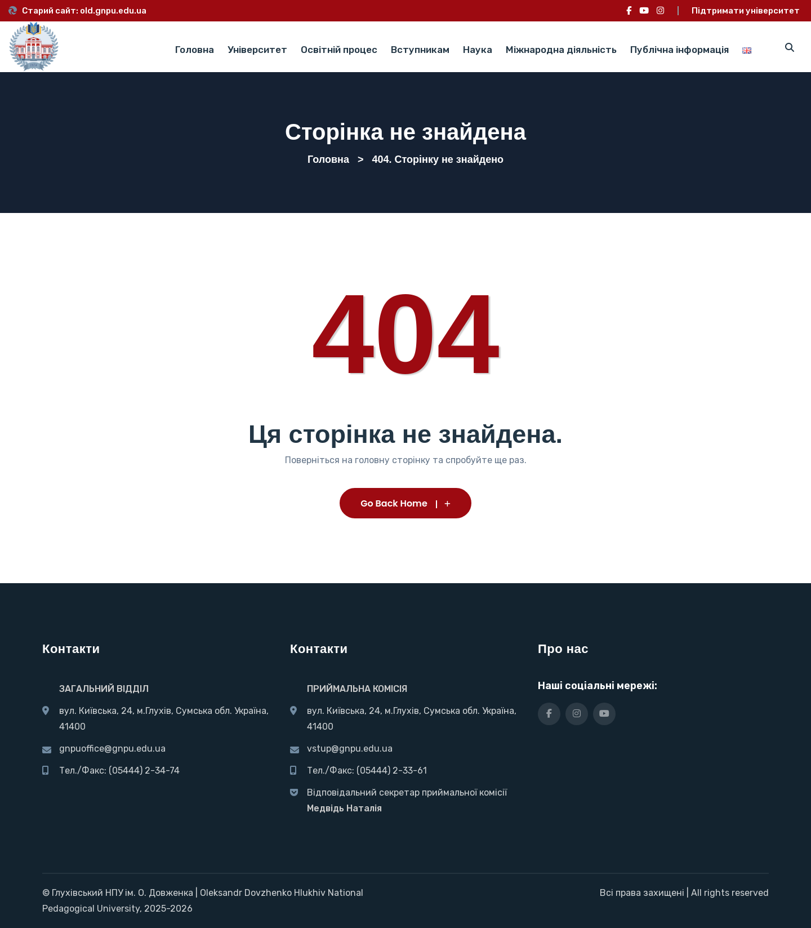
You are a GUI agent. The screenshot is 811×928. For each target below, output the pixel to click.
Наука (477, 49)
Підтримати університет (746, 11)
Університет (257, 49)
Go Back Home (405, 503)
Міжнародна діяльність (561, 49)
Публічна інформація (679, 49)
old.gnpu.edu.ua (113, 11)
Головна (194, 49)
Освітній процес (339, 49)
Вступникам (420, 49)
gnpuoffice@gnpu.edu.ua (112, 748)
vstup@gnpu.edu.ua (350, 748)
